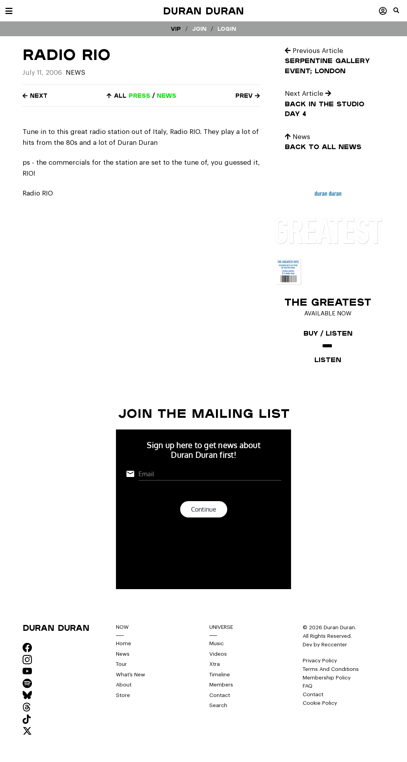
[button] (400, 13)
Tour (121, 664)
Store (123, 695)
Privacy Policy (320, 660)
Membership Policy (327, 677)
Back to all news (323, 147)
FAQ (307, 685)
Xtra (214, 664)
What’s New (130, 674)
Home (123, 643)
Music (216, 643)
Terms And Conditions (331, 669)
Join (199, 29)
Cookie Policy (320, 703)
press (139, 95)
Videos (218, 653)
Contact (219, 695)
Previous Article (314, 51)
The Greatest (327, 302)
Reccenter (334, 644)
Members (221, 684)
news (166, 95)
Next (35, 95)
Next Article (308, 93)
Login (227, 29)
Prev (247, 95)
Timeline (219, 674)
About (124, 684)
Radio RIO (38, 193)
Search (218, 705)
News (75, 72)
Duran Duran (203, 10)
